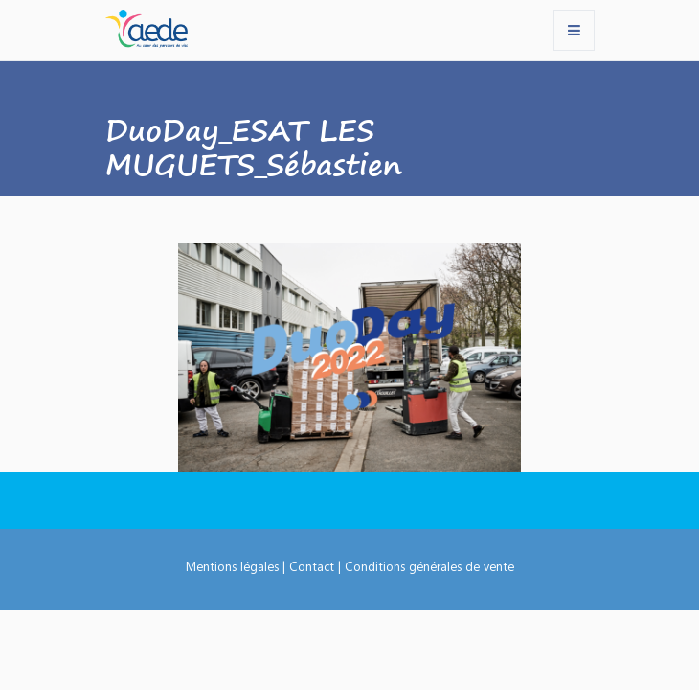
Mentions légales (232, 566)
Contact (311, 566)
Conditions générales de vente (429, 566)
